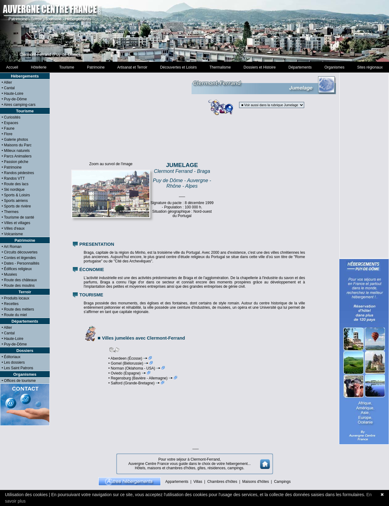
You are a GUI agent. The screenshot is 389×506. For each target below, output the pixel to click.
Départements (300, 67)
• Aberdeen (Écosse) (130, 358)
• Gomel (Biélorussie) (130, 363)
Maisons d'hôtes (255, 481)
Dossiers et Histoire (259, 67)
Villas (197, 481)
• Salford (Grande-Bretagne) (136, 383)
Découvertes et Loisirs (178, 67)
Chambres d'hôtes (222, 481)
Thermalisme (220, 67)
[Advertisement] (194, 31)
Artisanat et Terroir (132, 67)
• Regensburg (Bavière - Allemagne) (142, 378)
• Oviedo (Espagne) (129, 373)
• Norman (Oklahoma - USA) (136, 368)
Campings (282, 481)
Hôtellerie (39, 67)
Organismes (334, 67)
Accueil (12, 67)
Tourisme (66, 67)
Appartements (176, 481)
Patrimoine (96, 67)
